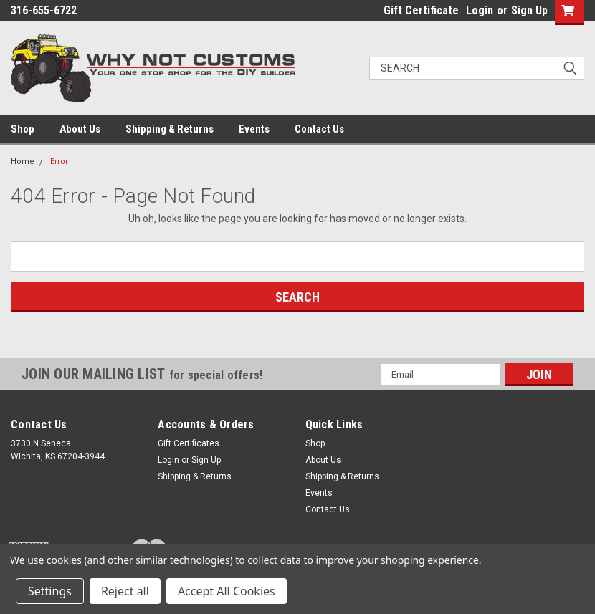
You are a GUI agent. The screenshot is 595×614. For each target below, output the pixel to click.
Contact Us (319, 129)
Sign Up (529, 10)
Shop (22, 129)
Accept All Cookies (226, 591)
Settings (50, 591)
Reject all (125, 591)
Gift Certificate (421, 10)
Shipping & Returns (169, 129)
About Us (80, 129)
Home (22, 161)
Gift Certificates (188, 443)
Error (59, 161)
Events (254, 129)
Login (479, 10)
